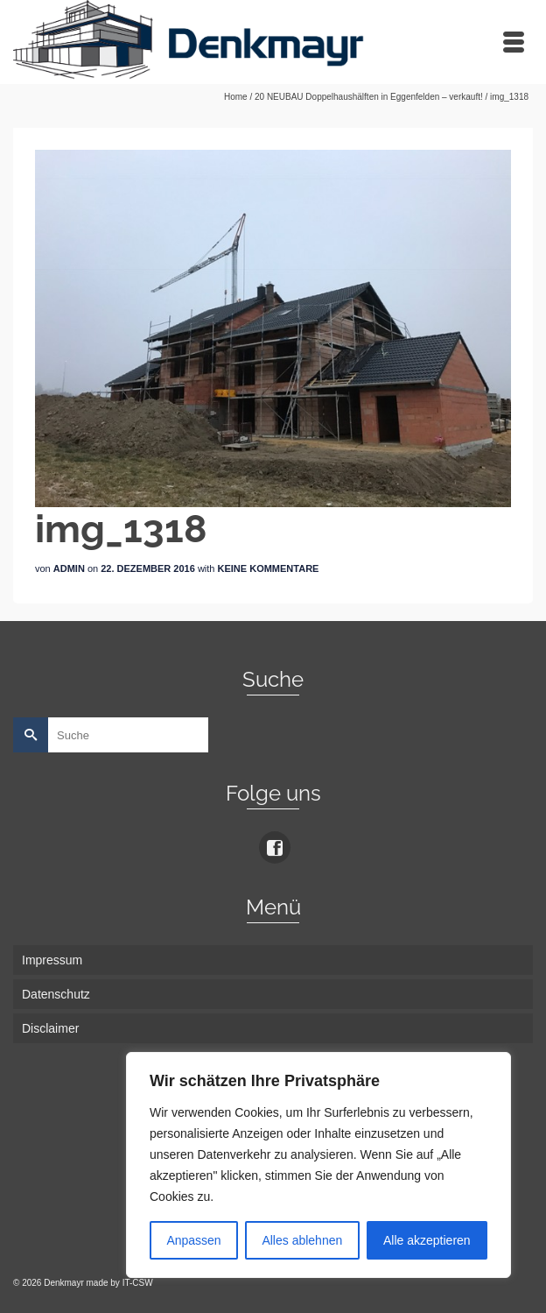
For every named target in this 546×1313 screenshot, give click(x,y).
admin (69, 568)
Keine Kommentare (268, 568)
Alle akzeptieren (427, 1240)
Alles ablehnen (302, 1240)
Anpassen (193, 1240)
